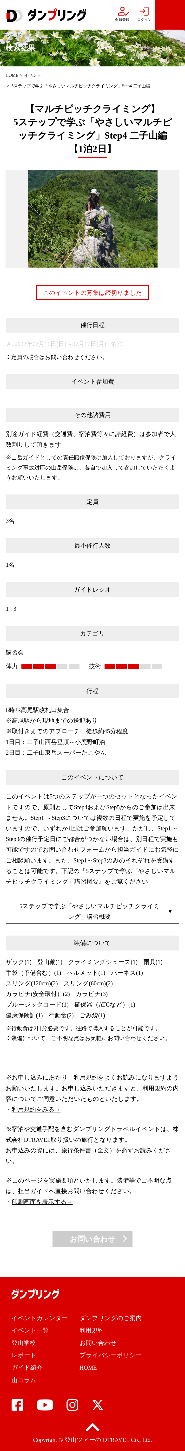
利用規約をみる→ (36, 1109)
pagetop (92, 1427)
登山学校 (24, 1343)
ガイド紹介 (27, 1367)
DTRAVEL (116, 1440)
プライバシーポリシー (110, 1355)
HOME (12, 75)
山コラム (24, 1380)
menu (170, 15)
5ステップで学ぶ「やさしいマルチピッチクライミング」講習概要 (90, 911)
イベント (32, 75)
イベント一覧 (30, 1330)
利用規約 (91, 1330)
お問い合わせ (92, 1239)
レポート (24, 1355)
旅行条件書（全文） (88, 1150)
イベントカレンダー (40, 1318)
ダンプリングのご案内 (110, 1318)
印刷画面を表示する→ (42, 1202)
